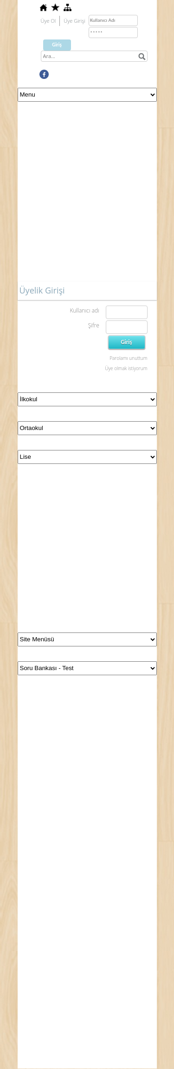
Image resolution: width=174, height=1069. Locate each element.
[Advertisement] (87, 194)
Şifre (93, 325)
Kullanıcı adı (84, 310)
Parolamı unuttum (128, 358)
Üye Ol (48, 20)
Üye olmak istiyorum (126, 368)
